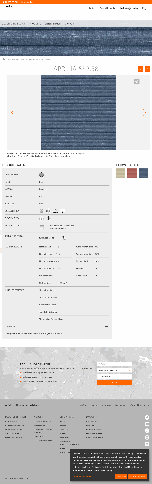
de (144, 8)
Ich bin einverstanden (137, 476)
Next (144, 112)
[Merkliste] (129, 23)
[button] (136, 81)
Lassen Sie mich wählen (82, 476)
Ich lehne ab (121, 476)
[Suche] (145, 23)
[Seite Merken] (147, 69)
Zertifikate (56, 326)
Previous (12, 112)
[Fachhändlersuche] (137, 23)
